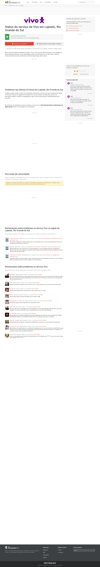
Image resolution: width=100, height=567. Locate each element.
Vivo (17, 5)
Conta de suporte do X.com (75, 26)
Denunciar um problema (19, 43)
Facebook (60, 552)
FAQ (41, 2)
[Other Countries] (84, 550)
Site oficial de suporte (74, 30)
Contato (55, 2)
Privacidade (48, 2)
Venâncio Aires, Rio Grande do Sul (51, 275)
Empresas (34, 2)
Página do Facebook (74, 28)
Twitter (59, 550)
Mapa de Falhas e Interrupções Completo (49, 43)
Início (27, 2)
